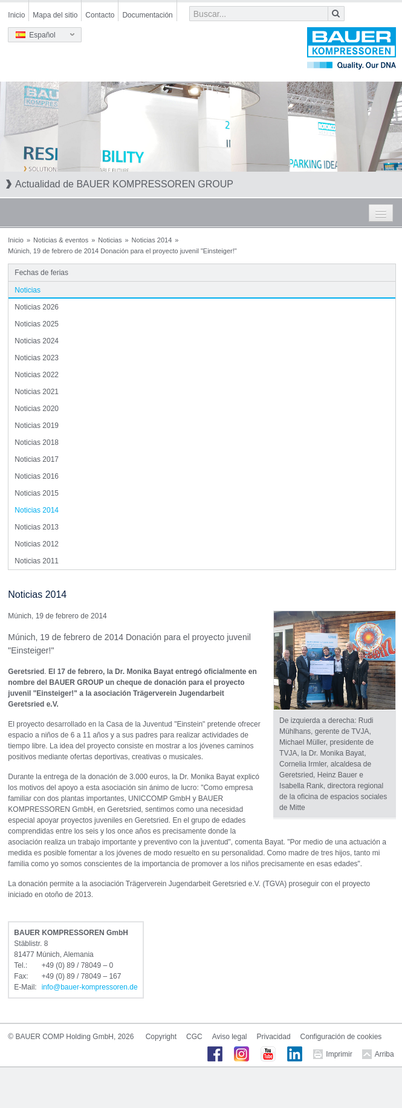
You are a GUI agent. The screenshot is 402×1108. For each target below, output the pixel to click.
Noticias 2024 (37, 341)
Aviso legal (229, 1036)
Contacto (99, 15)
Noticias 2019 (37, 425)
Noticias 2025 (37, 324)
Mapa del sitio (55, 15)
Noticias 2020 (37, 408)
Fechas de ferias (41, 272)
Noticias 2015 (37, 493)
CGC (194, 1036)
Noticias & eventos (60, 240)
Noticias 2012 (37, 544)
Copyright (161, 1036)
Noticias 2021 (37, 391)
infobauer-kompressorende (90, 987)
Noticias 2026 (37, 307)
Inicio (16, 15)
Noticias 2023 (37, 358)
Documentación (147, 15)
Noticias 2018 (37, 442)
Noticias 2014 (152, 240)
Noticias (110, 240)
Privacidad (274, 1036)
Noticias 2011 (37, 561)
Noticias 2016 (37, 476)
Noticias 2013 (37, 527)
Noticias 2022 (37, 375)
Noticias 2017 (37, 459)
